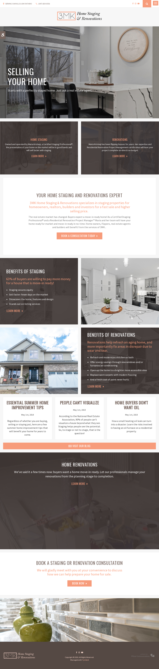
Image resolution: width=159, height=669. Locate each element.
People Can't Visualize (79, 403)
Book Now (78, 583)
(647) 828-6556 (44, 3)
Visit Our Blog (79, 446)
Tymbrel (85, 660)
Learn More (37, 156)
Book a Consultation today (78, 236)
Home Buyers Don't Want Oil (131, 405)
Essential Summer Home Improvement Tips (28, 405)
